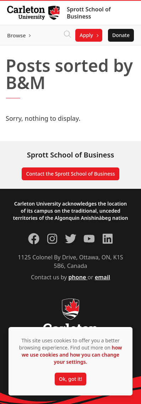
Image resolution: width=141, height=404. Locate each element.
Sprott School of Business (89, 13)
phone (78, 277)
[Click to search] (67, 35)
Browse (16, 35)
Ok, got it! (70, 378)
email (102, 277)
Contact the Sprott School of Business (70, 173)
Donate (121, 35)
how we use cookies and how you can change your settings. (72, 354)
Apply (86, 35)
